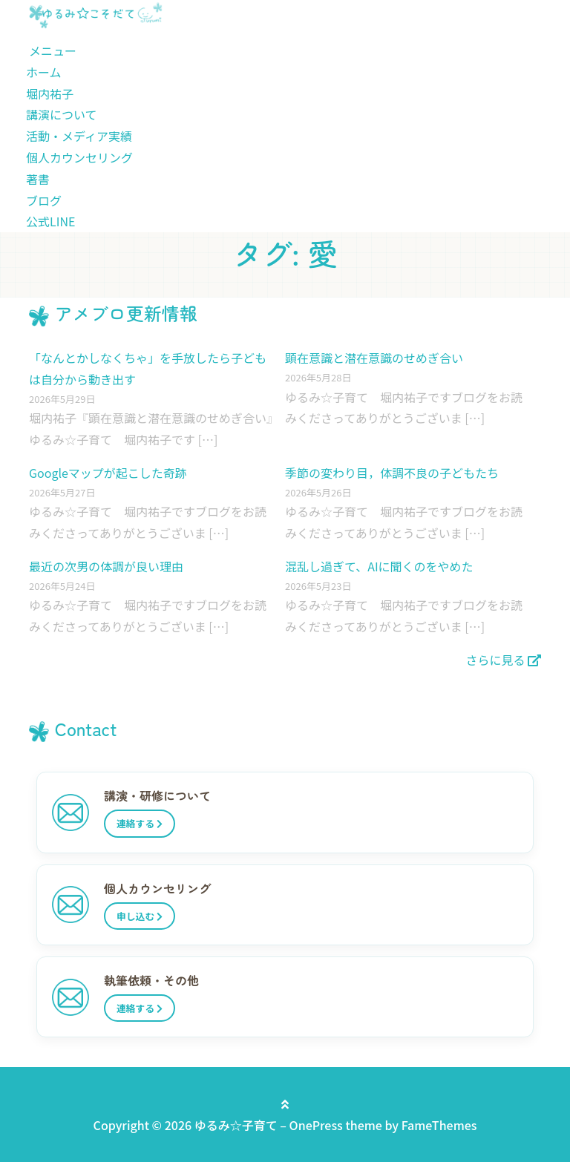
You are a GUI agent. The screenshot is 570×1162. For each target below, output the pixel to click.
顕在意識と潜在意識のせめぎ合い (374, 358)
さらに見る (503, 660)
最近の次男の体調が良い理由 (106, 566)
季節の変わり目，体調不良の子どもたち (392, 473)
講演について (61, 114)
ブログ (44, 200)
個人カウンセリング (79, 157)
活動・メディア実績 (79, 136)
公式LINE (50, 221)
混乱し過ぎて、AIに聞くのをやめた (379, 566)
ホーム (44, 72)
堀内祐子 (49, 93)
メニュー (52, 50)
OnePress (316, 1125)
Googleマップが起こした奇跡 (108, 473)
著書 (38, 179)
